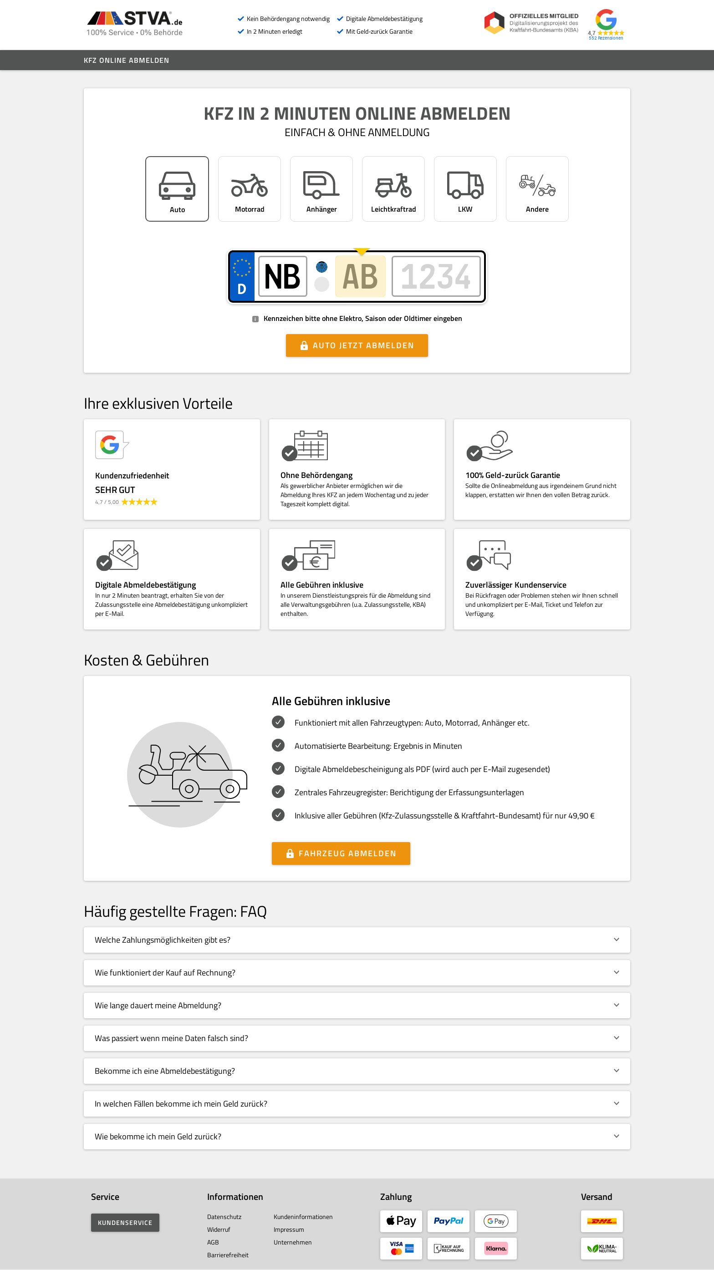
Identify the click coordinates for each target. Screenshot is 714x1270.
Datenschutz (224, 1216)
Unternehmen (293, 1242)
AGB (213, 1242)
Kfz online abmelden (126, 60)
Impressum (289, 1229)
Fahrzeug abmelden (348, 853)
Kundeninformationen (303, 1216)
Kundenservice (125, 1222)
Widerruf (218, 1229)
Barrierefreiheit (228, 1255)
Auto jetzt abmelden (363, 345)
